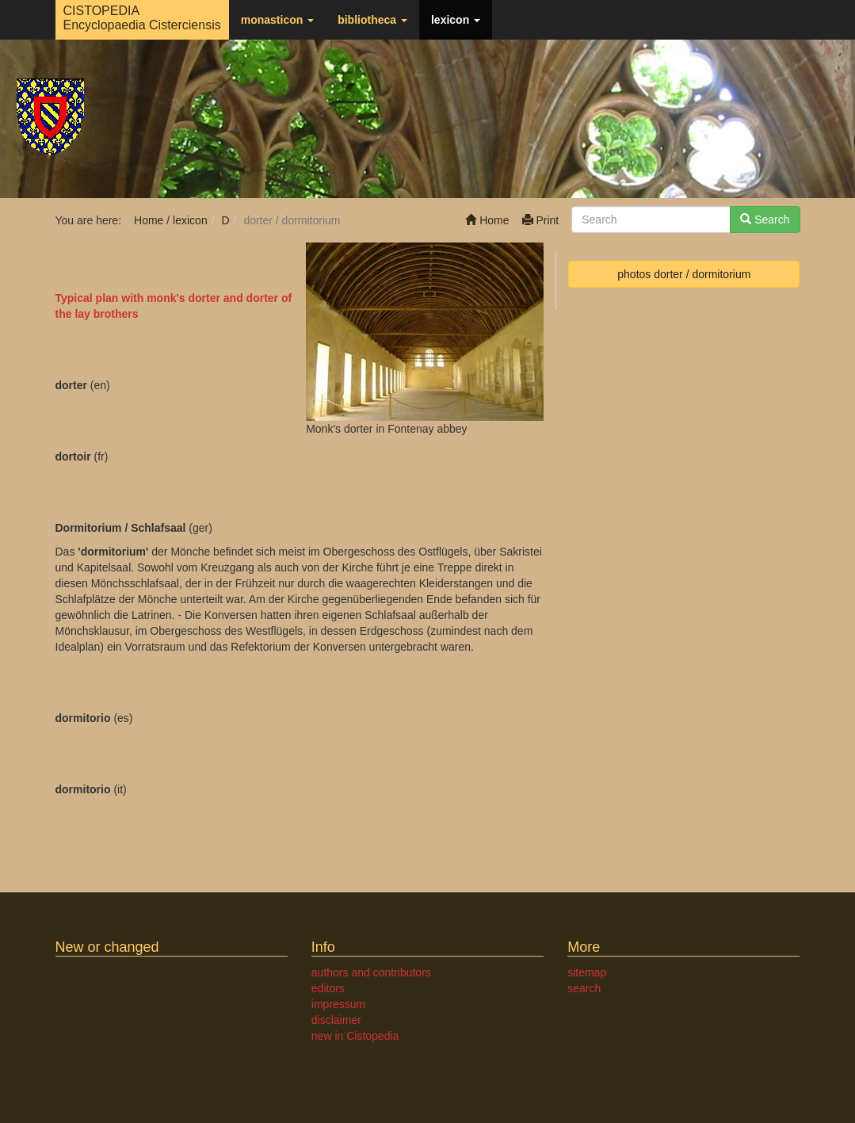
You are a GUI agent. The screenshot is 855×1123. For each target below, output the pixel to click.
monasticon (277, 19)
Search (764, 219)
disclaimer (336, 1020)
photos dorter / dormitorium (683, 274)
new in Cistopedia (355, 1035)
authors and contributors (371, 972)
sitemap (586, 972)
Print (540, 220)
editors (328, 988)
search (584, 988)
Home (487, 220)
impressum (338, 1004)
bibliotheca (372, 19)
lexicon (455, 19)
